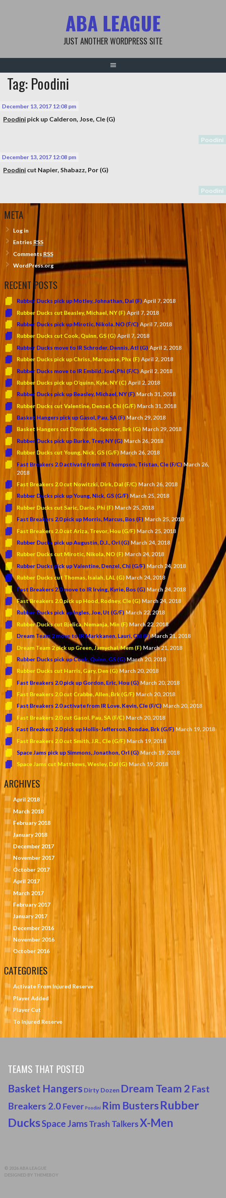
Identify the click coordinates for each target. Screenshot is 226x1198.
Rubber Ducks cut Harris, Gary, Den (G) (67, 670)
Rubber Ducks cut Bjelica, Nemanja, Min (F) (72, 624)
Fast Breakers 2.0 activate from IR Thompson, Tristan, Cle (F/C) (99, 464)
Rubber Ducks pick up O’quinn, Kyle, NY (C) (72, 382)
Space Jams (65, 1123)
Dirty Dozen (102, 1090)
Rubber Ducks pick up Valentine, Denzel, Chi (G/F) (81, 565)
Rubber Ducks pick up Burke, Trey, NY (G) (70, 440)
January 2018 (30, 834)
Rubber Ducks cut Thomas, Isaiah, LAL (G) (71, 577)
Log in (21, 230)
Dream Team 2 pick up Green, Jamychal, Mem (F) (79, 647)
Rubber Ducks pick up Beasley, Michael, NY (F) (76, 394)
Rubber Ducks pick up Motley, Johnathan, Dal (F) (79, 300)
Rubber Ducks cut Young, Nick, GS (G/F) (68, 452)
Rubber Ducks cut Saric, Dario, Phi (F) (65, 507)
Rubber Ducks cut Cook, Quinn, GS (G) (66, 335)
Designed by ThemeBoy (31, 1174)
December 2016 (33, 928)
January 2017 (30, 916)
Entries (28, 242)
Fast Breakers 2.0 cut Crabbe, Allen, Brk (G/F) (76, 694)
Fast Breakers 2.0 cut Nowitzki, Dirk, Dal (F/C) (77, 484)
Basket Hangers (45, 1088)
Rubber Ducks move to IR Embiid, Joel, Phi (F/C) (78, 371)
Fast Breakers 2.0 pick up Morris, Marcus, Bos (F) (80, 519)
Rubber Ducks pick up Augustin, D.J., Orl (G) (73, 542)
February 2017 (31, 904)
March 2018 (28, 811)
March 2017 (28, 893)
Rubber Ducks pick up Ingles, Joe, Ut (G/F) (70, 612)
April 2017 (26, 881)
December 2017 (33, 846)
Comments (33, 254)
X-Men (156, 1122)
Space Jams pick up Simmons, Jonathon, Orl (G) (78, 752)
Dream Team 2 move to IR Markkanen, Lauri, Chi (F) (83, 635)
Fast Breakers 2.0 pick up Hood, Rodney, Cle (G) (79, 600)
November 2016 (33, 939)
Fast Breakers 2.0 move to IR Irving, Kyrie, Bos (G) (81, 589)
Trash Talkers (114, 1124)
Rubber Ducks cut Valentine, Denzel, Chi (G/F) (76, 406)
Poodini (212, 139)
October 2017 (31, 869)
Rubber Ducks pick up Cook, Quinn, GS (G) (71, 659)
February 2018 (31, 822)
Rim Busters (130, 1105)
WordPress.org (33, 265)
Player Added (31, 998)
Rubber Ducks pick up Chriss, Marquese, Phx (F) (78, 359)
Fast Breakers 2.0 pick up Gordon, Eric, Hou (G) (78, 682)
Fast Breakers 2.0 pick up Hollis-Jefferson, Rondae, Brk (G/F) (95, 729)
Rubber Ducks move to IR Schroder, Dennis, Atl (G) (82, 347)
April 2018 (26, 799)
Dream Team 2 (155, 1088)
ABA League (113, 23)
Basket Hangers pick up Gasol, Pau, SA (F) (71, 417)
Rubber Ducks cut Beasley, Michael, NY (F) (71, 312)
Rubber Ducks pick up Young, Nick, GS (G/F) (73, 495)
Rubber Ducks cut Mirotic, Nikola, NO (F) (70, 554)
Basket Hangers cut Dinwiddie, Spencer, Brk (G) (79, 429)
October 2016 (31, 951)
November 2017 (33, 857)
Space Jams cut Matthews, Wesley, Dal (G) (72, 764)
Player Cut (27, 1009)
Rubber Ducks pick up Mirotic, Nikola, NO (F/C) (78, 324)
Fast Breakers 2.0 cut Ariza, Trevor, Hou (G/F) (76, 531)
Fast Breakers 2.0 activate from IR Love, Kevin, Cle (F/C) (89, 705)
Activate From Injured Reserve (53, 986)
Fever (73, 1106)
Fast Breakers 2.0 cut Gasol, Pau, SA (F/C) (71, 717)
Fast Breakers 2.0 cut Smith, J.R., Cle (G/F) (71, 741)
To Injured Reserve (37, 1021)
